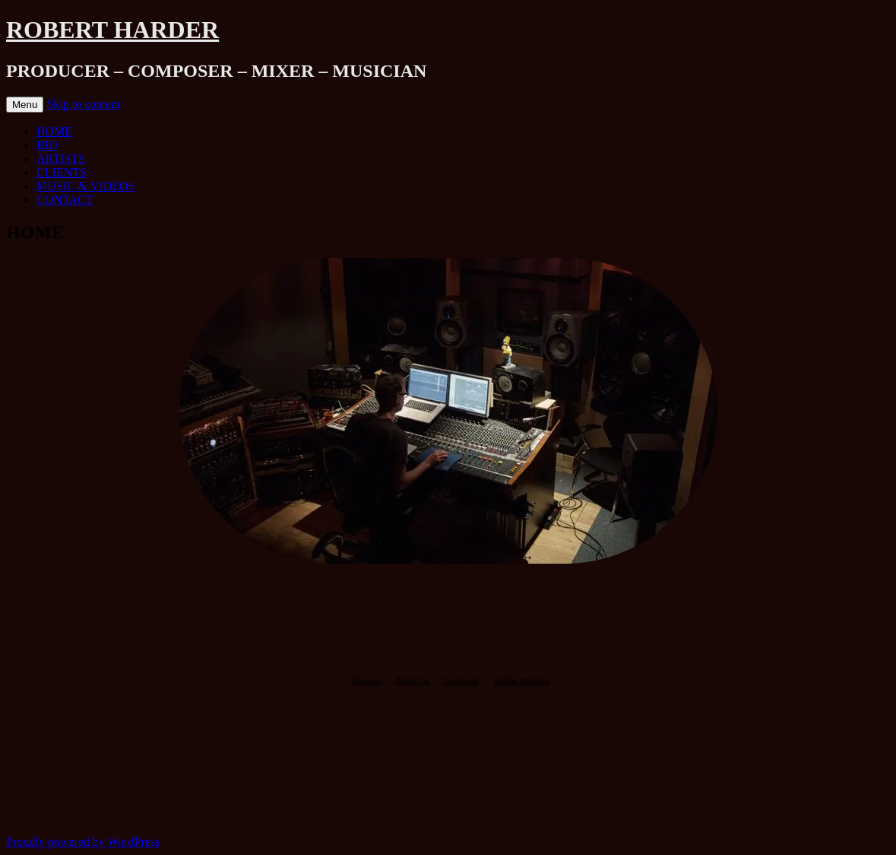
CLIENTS (61, 172)
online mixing (521, 680)
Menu (24, 104)
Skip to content (83, 103)
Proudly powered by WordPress (83, 841)
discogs (367, 680)
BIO (47, 144)
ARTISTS (60, 158)
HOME (54, 131)
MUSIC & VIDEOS (85, 186)
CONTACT (64, 199)
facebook (461, 680)
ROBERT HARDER (112, 29)
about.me (412, 680)
